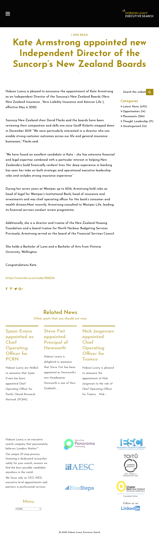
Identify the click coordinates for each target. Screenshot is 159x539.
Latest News (131, 106)
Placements (130, 116)
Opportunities (131, 111)
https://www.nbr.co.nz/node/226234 (30, 278)
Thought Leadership (135, 121)
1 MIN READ (79, 35)
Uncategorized (132, 126)
